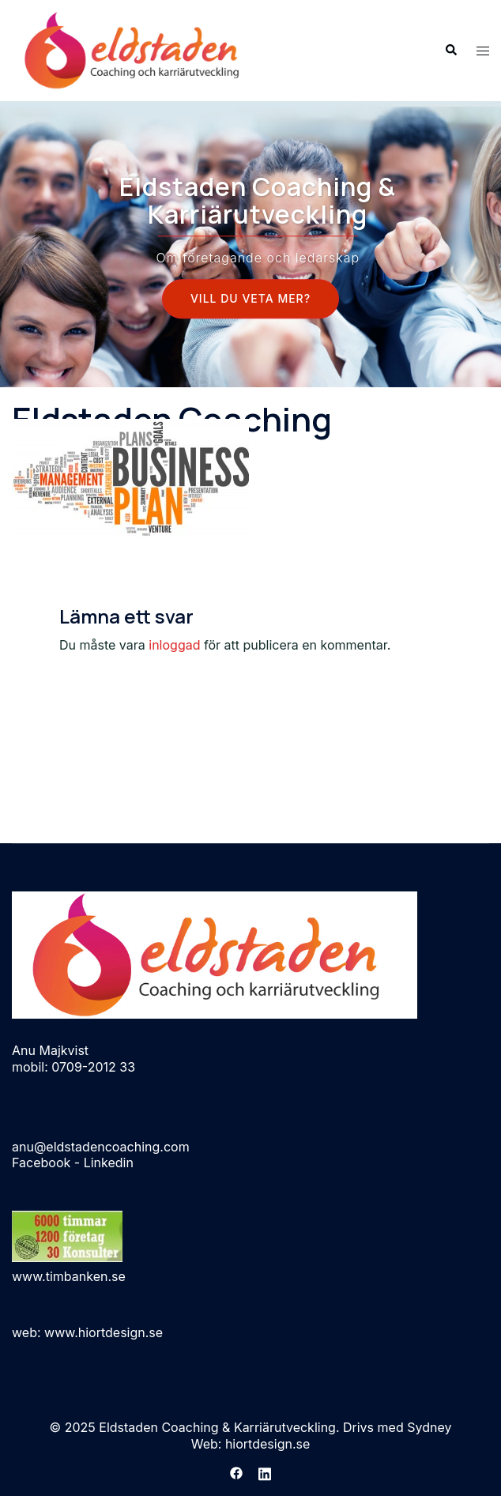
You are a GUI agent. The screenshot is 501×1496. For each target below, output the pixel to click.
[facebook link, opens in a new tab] (236, 1471)
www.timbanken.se (69, 1276)
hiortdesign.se (267, 1444)
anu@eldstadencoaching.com (101, 1147)
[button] (450, 50)
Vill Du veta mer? (250, 299)
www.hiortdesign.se (103, 1332)
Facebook (41, 1162)
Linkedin (109, 1162)
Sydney (429, 1427)
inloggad (174, 645)
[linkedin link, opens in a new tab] (264, 1471)
